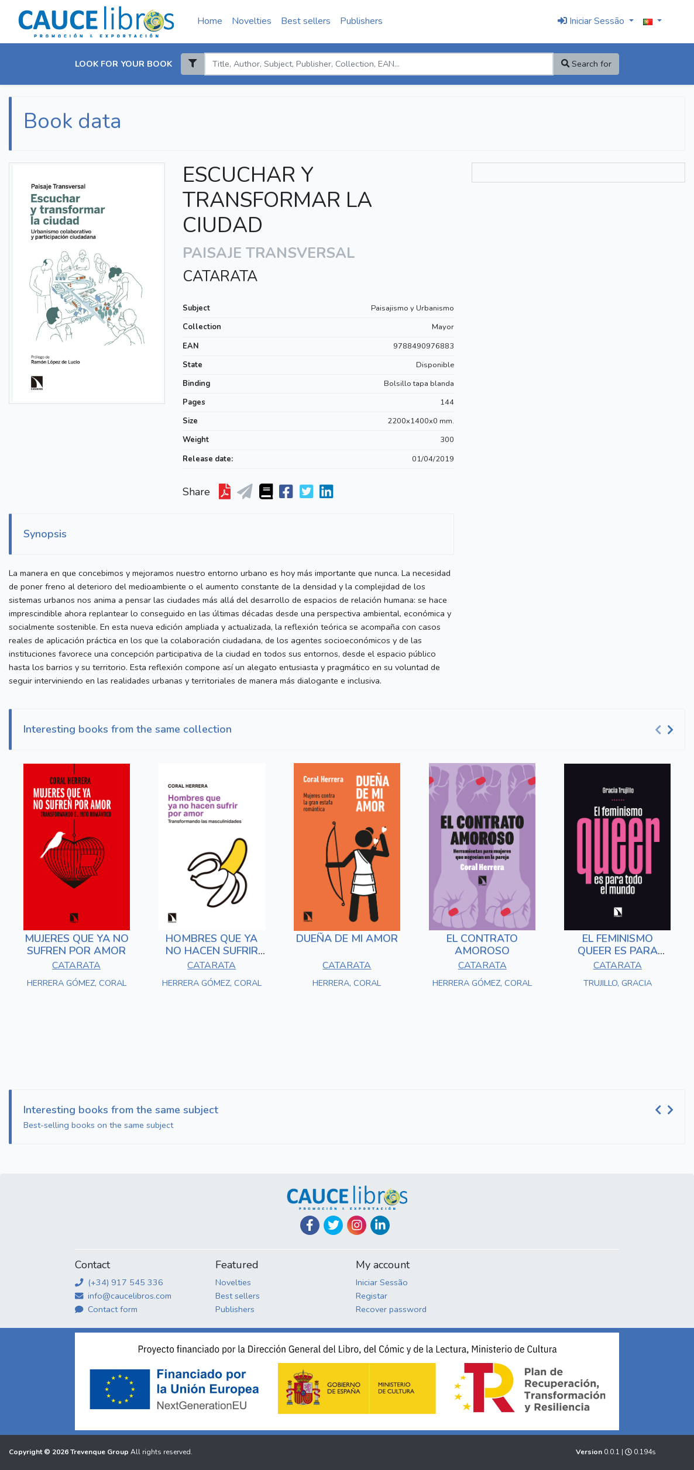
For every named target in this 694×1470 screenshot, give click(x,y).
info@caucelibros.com (123, 1296)
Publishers (361, 21)
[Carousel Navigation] (666, 730)
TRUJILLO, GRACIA (617, 983)
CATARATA (220, 276)
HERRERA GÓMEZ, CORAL (76, 983)
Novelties (252, 21)
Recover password (391, 1309)
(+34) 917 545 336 (119, 1282)
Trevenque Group (100, 1452)
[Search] (378, 64)
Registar (371, 1296)
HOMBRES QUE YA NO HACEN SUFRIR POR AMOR (212, 951)
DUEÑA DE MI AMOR (347, 938)
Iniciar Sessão (382, 1282)
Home (209, 21)
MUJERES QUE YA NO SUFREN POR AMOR (77, 944)
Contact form (106, 1309)
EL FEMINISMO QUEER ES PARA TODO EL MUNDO (617, 951)
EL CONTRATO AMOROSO (482, 944)
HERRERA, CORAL (346, 983)
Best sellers (306, 21)
